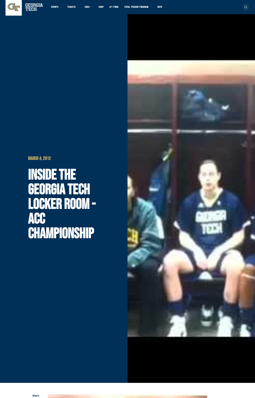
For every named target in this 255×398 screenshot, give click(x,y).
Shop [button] (107, 8)
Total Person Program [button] (147, 8)
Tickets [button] (74, 8)
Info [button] (174, 8)
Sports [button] (55, 8)
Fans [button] (92, 8)
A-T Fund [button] (121, 8)
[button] (245, 8)
